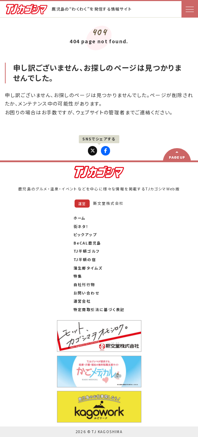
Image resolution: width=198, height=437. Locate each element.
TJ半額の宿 (85, 259)
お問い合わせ (86, 293)
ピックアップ (85, 234)
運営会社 (82, 301)
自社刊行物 (84, 284)
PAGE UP (177, 157)
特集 (78, 276)
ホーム (80, 218)
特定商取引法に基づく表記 (99, 309)
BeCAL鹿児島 (87, 243)
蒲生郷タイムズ (88, 268)
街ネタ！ (81, 226)
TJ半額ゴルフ (87, 251)
